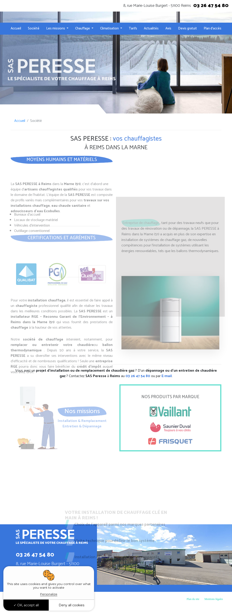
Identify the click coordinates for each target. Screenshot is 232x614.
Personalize (48, 594)
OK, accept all (26, 605)
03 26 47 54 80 (211, 6)
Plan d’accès (212, 28)
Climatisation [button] (109, 28)
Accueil (16, 28)
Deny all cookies (71, 605)
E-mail (167, 376)
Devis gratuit (187, 28)
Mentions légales (213, 599)
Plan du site (193, 599)
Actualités (151, 28)
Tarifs (133, 28)
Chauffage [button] (83, 28)
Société (33, 28)
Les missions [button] (56, 28)
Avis (168, 28)
